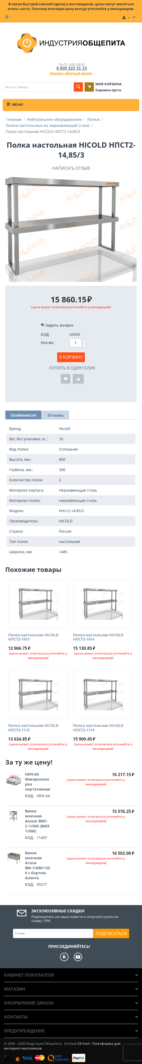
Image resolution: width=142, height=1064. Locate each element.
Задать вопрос (57, 325)
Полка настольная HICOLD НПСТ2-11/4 (98, 727)
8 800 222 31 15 (71, 68)
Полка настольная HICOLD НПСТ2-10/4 (98, 637)
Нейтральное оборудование (54, 119)
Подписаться (111, 933)
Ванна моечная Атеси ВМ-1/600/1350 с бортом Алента (37, 865)
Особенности (23, 415)
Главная (13, 119)
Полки (93, 119)
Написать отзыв (71, 168)
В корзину (71, 357)
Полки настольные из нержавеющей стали (48, 125)
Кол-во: (47, 342)
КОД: (45, 334)
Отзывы (55, 415)
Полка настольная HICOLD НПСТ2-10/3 (33, 637)
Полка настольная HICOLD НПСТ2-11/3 (33, 727)
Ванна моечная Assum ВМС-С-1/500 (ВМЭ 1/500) (37, 820)
